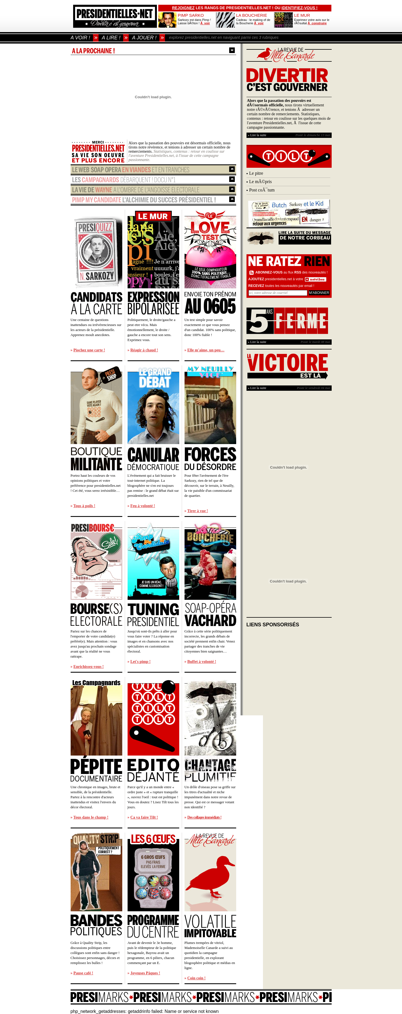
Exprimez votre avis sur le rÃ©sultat (311, 21)
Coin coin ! (196, 978)
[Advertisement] (288, 668)
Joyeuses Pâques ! (145, 973)
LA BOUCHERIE (251, 15)
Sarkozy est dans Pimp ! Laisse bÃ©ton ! (194, 21)
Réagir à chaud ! (144, 350)
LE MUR (302, 15)
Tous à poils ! (84, 506)
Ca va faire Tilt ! (144, 817)
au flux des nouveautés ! (291, 272)
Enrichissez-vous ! (88, 667)
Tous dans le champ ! (91, 817)
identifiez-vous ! (299, 8)
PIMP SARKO (191, 15)
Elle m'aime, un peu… (205, 350)
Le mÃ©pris (260, 181)
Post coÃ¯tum (262, 190)
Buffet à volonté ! (201, 662)
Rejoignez (183, 8)
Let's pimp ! (140, 662)
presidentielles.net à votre (275, 279)
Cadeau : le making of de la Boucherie (253, 21)
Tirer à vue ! (197, 511)
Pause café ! (83, 973)
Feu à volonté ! (142, 506)
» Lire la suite (257, 135)
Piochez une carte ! (89, 350)
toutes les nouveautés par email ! (281, 286)
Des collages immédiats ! (204, 817)
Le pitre (256, 173)
